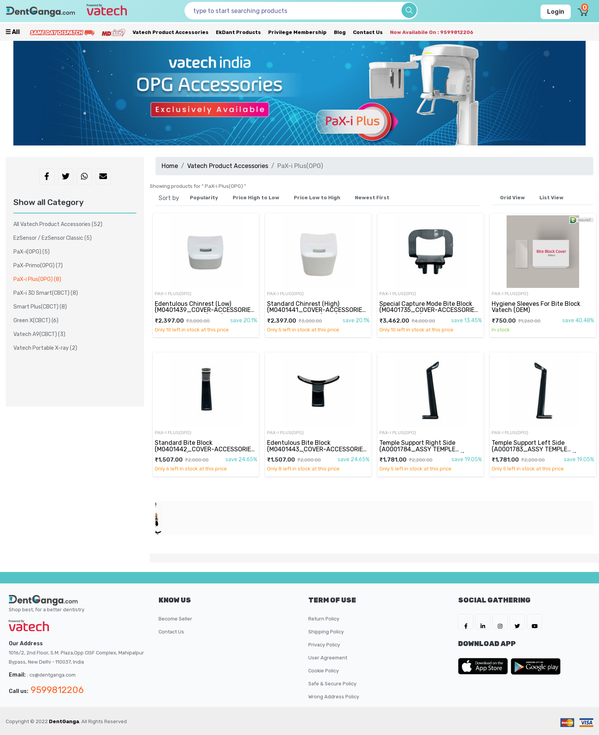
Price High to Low (256, 197)
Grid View (512, 197)
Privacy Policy (324, 645)
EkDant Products (238, 32)
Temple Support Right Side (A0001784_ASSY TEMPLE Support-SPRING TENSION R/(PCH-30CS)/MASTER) (429, 452)
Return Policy (323, 619)
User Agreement (327, 658)
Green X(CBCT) (35, 320)
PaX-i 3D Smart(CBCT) (45, 293)
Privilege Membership (297, 32)
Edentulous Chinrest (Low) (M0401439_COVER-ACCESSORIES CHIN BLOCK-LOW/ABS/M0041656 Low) (204, 313)
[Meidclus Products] (113, 32)
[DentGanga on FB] (465, 621)
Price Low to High (317, 197)
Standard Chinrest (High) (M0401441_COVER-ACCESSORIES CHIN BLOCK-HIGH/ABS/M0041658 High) (317, 313)
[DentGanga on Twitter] (517, 621)
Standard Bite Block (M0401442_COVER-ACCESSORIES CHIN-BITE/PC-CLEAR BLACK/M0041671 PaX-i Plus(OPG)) (205, 452)
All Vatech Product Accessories (57, 224)
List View (551, 197)
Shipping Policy (326, 632)
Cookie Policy (323, 671)
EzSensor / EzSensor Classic (52, 238)
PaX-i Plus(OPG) (173, 293)
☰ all (12, 32)
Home (170, 166)
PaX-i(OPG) (31, 252)
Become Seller (175, 619)
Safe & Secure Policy (332, 684)
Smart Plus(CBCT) (40, 307)
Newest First (372, 197)
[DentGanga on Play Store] (535, 666)
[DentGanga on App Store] (484, 666)
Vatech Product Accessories (171, 32)
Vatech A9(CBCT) (39, 334)
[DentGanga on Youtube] (534, 621)
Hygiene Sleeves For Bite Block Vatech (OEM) (536, 306)
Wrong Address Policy (333, 696)
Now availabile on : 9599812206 (431, 32)
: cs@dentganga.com (51, 675)
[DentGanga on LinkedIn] (483, 621)
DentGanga (64, 721)
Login (555, 11)
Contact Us (368, 32)
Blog (340, 32)
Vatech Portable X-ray (45, 348)
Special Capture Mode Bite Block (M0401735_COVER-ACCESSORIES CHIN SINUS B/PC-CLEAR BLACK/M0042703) (428, 313)
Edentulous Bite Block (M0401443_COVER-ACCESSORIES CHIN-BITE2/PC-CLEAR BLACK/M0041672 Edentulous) (317, 452)
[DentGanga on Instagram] (500, 621)
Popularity (204, 197)
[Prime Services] (61, 32)
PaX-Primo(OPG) (38, 265)
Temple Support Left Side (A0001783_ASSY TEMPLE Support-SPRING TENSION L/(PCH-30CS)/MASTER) (541, 452)
